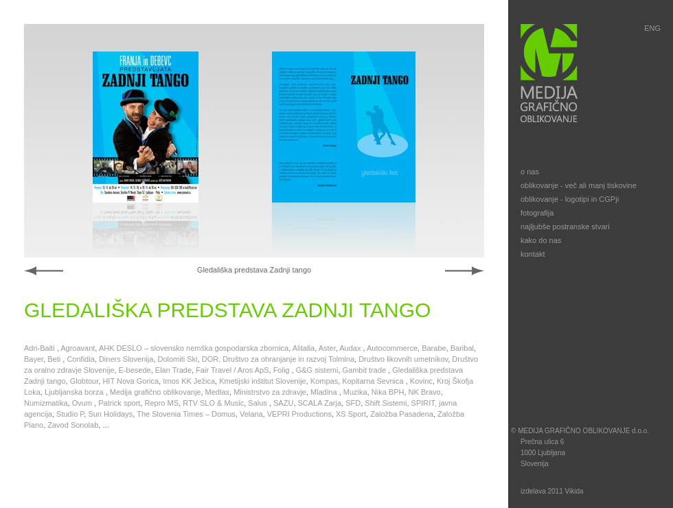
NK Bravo (425, 392)
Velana (251, 414)
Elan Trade (173, 370)
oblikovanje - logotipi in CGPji (570, 199)
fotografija (537, 213)
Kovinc (421, 381)
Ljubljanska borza (75, 392)
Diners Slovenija (126, 359)
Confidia (80, 359)
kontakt (533, 254)
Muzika (355, 392)
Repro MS (162, 403)
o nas (530, 172)
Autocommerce (392, 348)
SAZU (283, 403)
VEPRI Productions (299, 414)
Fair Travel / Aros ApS (232, 370)
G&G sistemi (317, 370)
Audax (351, 348)
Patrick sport (119, 403)
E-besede (135, 370)
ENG (652, 28)
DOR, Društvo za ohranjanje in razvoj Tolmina (278, 359)
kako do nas (541, 240)
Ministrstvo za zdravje (269, 392)
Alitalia (304, 348)
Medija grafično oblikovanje (155, 392)
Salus (258, 403)
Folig (282, 370)
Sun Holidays (110, 414)
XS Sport (351, 414)
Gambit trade (366, 370)
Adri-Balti (40, 348)
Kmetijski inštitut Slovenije (262, 381)
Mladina (324, 392)
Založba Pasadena (401, 414)
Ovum (83, 403)
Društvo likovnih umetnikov (403, 359)
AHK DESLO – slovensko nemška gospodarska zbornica (193, 348)
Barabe (434, 348)
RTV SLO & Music (213, 403)
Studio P (70, 414)
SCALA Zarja (320, 403)
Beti (54, 359)
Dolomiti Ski (178, 359)
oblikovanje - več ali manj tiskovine (579, 185)
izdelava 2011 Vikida (552, 491)
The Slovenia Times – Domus (186, 414)
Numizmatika (46, 403)
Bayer (33, 359)
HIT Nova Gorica (130, 381)
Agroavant (77, 348)
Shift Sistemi (386, 403)
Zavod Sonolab (72, 425)
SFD (353, 403)
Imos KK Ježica (189, 381)
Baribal (462, 348)
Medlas (217, 392)
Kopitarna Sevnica (373, 381)
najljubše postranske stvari (565, 226)
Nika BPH (388, 392)
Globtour (84, 381)
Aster (327, 348)
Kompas (324, 381)
